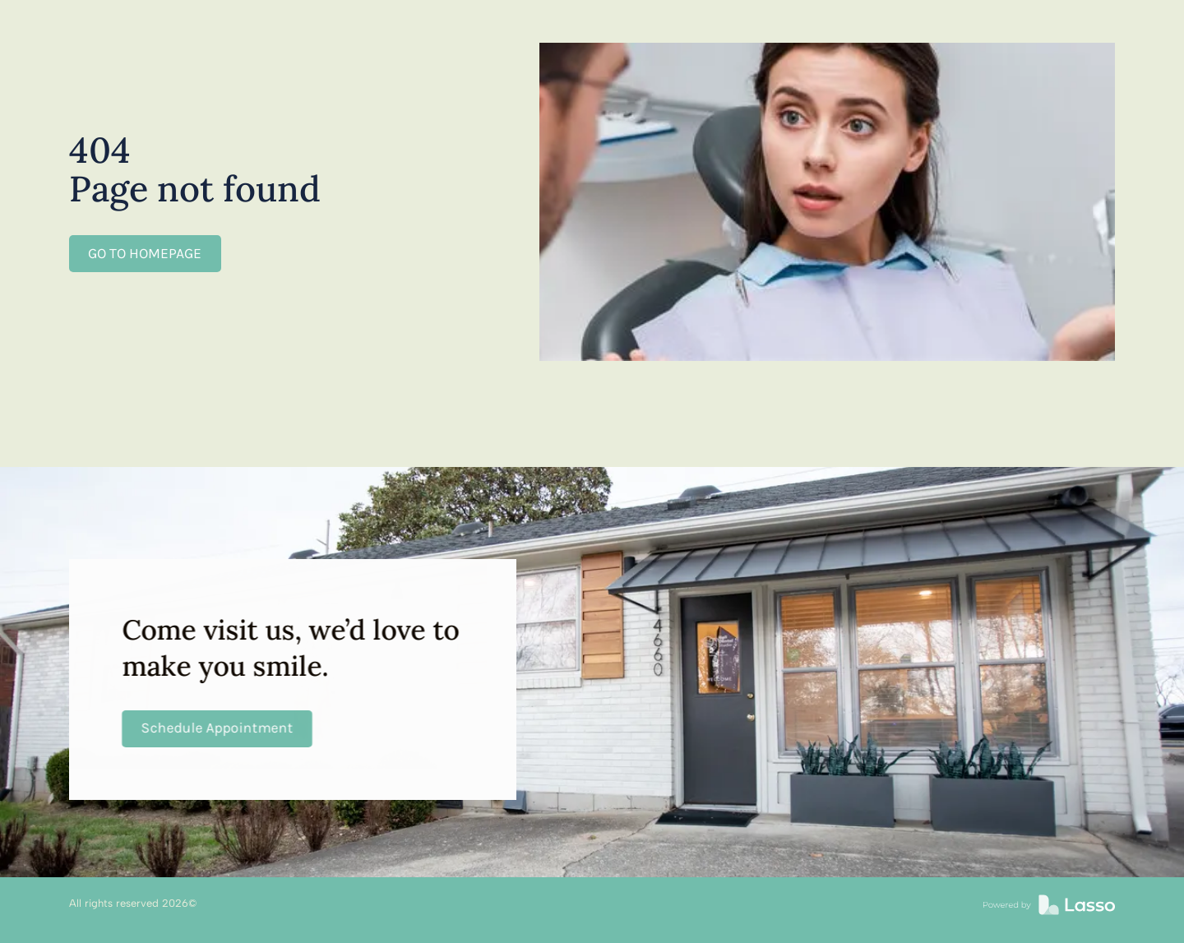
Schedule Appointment (217, 727)
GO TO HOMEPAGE (144, 253)
